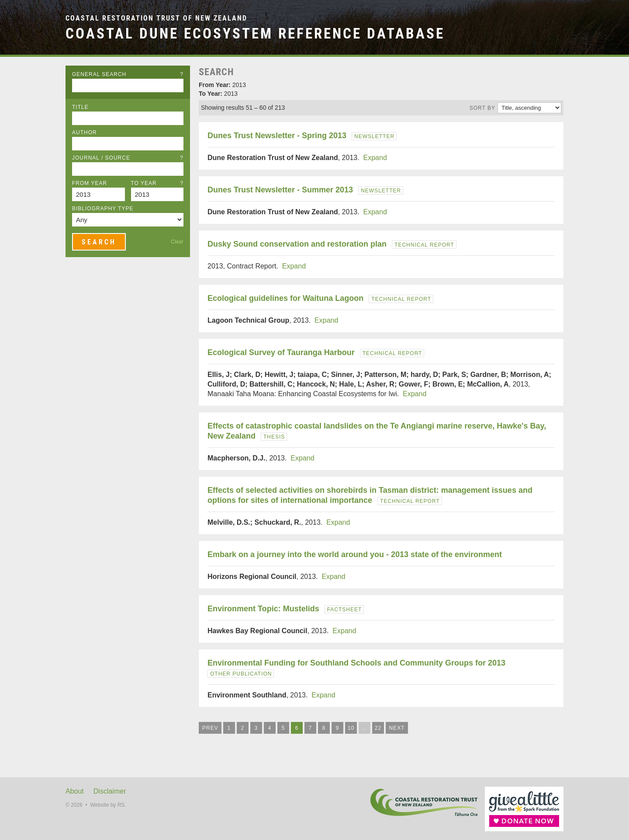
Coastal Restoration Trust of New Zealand (156, 18)
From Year (89, 183)
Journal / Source (127, 158)
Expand (375, 157)
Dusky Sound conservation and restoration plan (297, 244)
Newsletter (374, 136)
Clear (177, 242)
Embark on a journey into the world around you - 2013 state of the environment (354, 554)
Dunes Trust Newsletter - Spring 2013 (276, 135)
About (75, 791)
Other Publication (241, 674)
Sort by (482, 108)
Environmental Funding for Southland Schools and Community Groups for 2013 (356, 663)
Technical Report (424, 245)
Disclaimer (109, 791)
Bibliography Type (103, 209)
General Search (127, 74)
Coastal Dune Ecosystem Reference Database (255, 33)
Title (80, 107)
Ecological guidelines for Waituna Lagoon (285, 298)
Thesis (274, 437)
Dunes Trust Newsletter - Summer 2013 (280, 189)
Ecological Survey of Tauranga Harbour (281, 352)
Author (84, 132)
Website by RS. (108, 805)
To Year (157, 183)
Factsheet (344, 609)
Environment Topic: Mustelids (263, 608)
